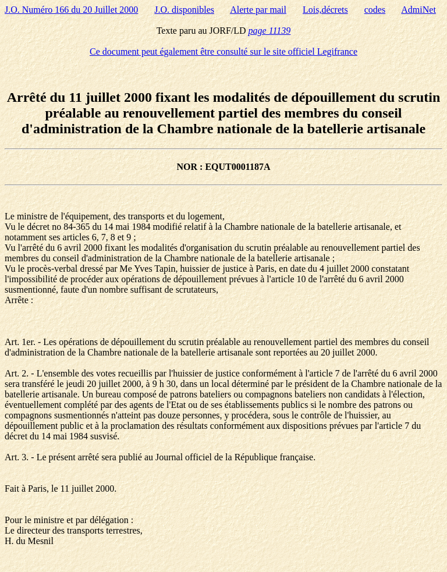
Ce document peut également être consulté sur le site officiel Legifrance (223, 51)
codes (374, 10)
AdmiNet (418, 10)
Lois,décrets (325, 10)
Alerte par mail (258, 10)
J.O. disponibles (184, 10)
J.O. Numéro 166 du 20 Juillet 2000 (71, 10)
